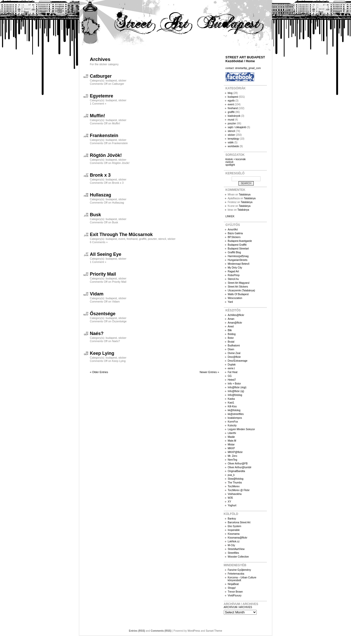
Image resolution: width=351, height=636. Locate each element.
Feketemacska (236, 573)
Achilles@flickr (236, 315)
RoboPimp (234, 275)
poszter (152, 238)
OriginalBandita (236, 471)
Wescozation (235, 298)
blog (230, 93)
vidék (231, 142)
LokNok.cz (234, 541)
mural (231, 119)
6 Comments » (99, 242)
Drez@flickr (234, 357)
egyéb (231, 100)
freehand (132, 238)
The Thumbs (235, 482)
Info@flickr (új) (236, 391)
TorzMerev (234, 486)
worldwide (233, 146)
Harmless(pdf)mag (238, 256)
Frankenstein (104, 135)
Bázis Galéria (235, 233)
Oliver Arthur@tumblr (240, 467)
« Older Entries (99, 372)
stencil (162, 238)
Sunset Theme (214, 630)
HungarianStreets (238, 260)
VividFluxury (235, 595)
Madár (231, 437)
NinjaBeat (233, 584)
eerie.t (231, 368)
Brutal (231, 341)
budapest (111, 80)
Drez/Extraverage (238, 360)
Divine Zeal (234, 353)
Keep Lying (102, 353)
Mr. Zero (232, 456)
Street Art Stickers (238, 286)
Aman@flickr (235, 322)
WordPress (194, 630)
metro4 (229, 162)
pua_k (231, 475)
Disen (231, 349)
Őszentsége (103, 313)
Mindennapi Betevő (239, 263)
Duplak (232, 364)
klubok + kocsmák (236, 159)
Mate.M (232, 440)
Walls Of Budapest (238, 294)
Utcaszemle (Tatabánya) (241, 290)
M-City (231, 545)
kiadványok (234, 115)
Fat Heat (232, 372)
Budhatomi (234, 345)
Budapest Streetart (238, 248)
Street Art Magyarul (239, 282)
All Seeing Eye (105, 254)
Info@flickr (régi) (237, 387)
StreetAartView (236, 549)
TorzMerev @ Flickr (239, 490)
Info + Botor (234, 383)
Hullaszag (100, 194)
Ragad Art (233, 271)
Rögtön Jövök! (106, 155)
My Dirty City (235, 267)
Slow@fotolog (236, 478)
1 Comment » (98, 103)
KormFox (233, 421)
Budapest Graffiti (237, 244)
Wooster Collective (238, 556)
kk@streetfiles (236, 414)
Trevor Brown (235, 591)
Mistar (231, 444)
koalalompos (235, 417)
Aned (231, 326)
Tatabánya (244, 194)
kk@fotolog (234, 410)
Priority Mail (103, 274)
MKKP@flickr (235, 452)
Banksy (232, 518)
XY (229, 501)
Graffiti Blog (234, 252)
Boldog (232, 334)
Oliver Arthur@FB (238, 463)
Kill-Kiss (232, 406)
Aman (231, 318)
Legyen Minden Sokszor (241, 429)
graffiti (142, 238)
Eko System (234, 526)
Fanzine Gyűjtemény (239, 569)
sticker (122, 80)
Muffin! (97, 115)
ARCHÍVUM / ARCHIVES (238, 607)
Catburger (101, 76)
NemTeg (232, 459)
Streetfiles (233, 552)
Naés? (97, 333)
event (121, 238)
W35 (230, 497)
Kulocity (232, 425)
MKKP (231, 448)
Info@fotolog (235, 395)
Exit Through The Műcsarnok (121, 234)
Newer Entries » (209, 372)
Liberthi (232, 433)
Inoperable (234, 530)
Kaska (231, 398)
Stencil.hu (233, 279)
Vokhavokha (235, 494)
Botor (231, 338)
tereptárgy (233, 138)
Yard (230, 301)
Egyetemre (101, 95)
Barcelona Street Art (239, 522)
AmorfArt (233, 229)
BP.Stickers (234, 237)
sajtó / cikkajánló (237, 127)
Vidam (97, 293)
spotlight (230, 164)
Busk (95, 214)
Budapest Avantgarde (240, 241)
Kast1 (231, 402)
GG (230, 376)
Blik (230, 330)
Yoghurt (232, 505)
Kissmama (234, 533)
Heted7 (232, 379)
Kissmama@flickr (237, 537)
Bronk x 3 (100, 175)
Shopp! (232, 588)
